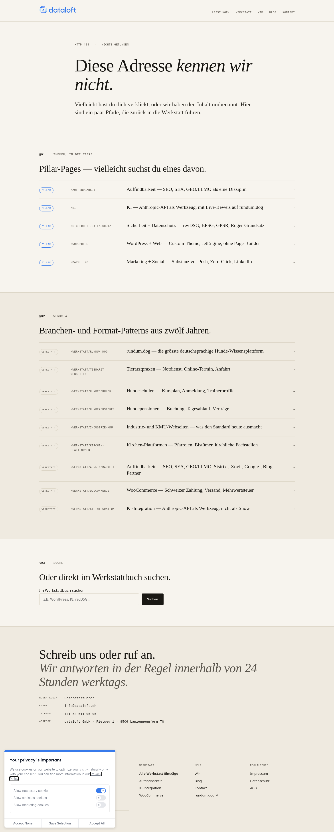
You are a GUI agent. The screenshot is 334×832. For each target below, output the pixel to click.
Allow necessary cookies (31, 791)
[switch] (101, 790)
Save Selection (60, 823)
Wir (260, 12)
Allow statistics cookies (30, 798)
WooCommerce (151, 789)
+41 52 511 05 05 (80, 708)
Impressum (259, 767)
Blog (272, 12)
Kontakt (289, 12)
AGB (253, 781)
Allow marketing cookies (31, 805)
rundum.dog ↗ (206, 789)
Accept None (22, 823)
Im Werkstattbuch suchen (62, 584)
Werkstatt (243, 12)
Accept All (97, 823)
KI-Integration (150, 781)
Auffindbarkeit (150, 774)
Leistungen (220, 12)
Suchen (152, 593)
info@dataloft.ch (80, 700)
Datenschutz (260, 774)
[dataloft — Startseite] (57, 9)
